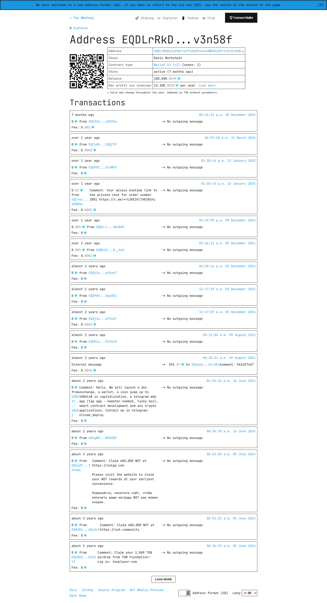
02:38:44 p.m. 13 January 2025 (228, 161)
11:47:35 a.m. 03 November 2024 (227, 289)
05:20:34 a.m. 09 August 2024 (229, 358)
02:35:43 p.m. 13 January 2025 (228, 184)
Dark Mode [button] (78, 596)
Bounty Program (111, 590)
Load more (207, 85)
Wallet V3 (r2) (167, 65)
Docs (73, 590)
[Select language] (249, 593)
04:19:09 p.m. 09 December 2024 (227, 220)
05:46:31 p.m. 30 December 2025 (227, 115)
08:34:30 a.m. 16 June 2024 (231, 431)
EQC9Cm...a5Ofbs (103, 121)
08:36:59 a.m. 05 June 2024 (231, 546)
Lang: (237, 593)
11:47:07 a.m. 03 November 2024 (227, 312)
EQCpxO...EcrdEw (206, 364)
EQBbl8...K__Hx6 (110, 250)
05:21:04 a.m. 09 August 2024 (229, 335)
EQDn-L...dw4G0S (110, 227)
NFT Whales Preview (147, 590)
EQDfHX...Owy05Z (103, 296)
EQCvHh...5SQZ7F (103, 144)
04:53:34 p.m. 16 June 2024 (231, 381)
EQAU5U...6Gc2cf (86, 530)
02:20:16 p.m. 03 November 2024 (227, 266)
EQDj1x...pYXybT (103, 273)
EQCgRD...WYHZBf (103, 438)
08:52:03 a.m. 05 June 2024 (231, 454)
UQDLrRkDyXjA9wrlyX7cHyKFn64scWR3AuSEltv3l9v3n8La (199, 51)
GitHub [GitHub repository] (87, 590)
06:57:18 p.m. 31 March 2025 (230, 138)
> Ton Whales (81, 18)
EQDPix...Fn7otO (103, 342)
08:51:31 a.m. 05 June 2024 (231, 518)
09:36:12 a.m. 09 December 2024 (227, 243)
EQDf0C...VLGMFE (103, 167)
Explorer (80, 28)
